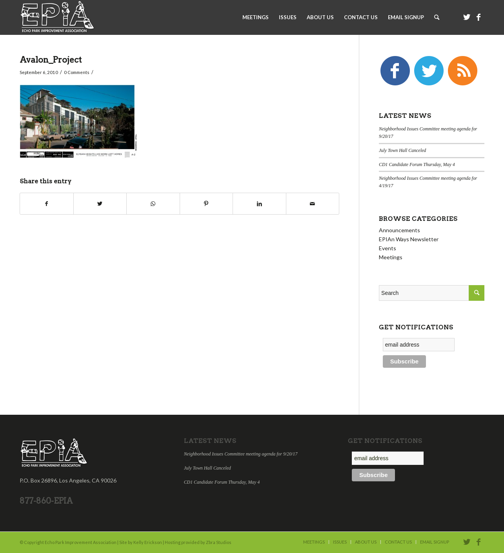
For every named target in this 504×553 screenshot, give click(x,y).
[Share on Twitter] (100, 203)
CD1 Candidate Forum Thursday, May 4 (417, 164)
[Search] (436, 17)
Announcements (399, 230)
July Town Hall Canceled (402, 150)
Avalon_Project (51, 60)
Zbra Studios (218, 542)
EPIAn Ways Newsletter (408, 239)
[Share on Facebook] (46, 203)
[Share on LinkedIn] (259, 203)
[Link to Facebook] (478, 17)
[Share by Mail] (312, 203)
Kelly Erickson (147, 542)
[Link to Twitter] (467, 17)
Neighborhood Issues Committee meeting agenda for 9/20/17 (241, 454)
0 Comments (76, 72)
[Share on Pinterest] (206, 203)
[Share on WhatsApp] (153, 203)
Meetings (390, 257)
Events (387, 248)
